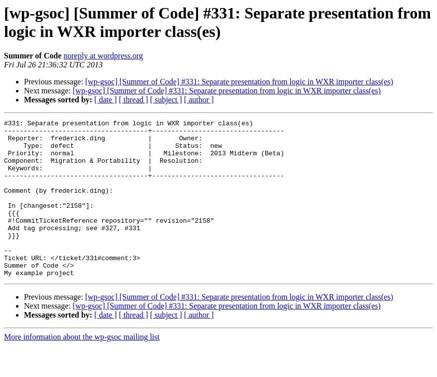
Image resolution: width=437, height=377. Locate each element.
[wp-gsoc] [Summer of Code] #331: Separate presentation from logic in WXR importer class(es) (239, 81)
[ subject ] (166, 99)
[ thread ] (133, 99)
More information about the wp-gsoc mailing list (82, 368)
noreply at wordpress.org (103, 55)
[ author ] (199, 99)
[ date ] (105, 99)
